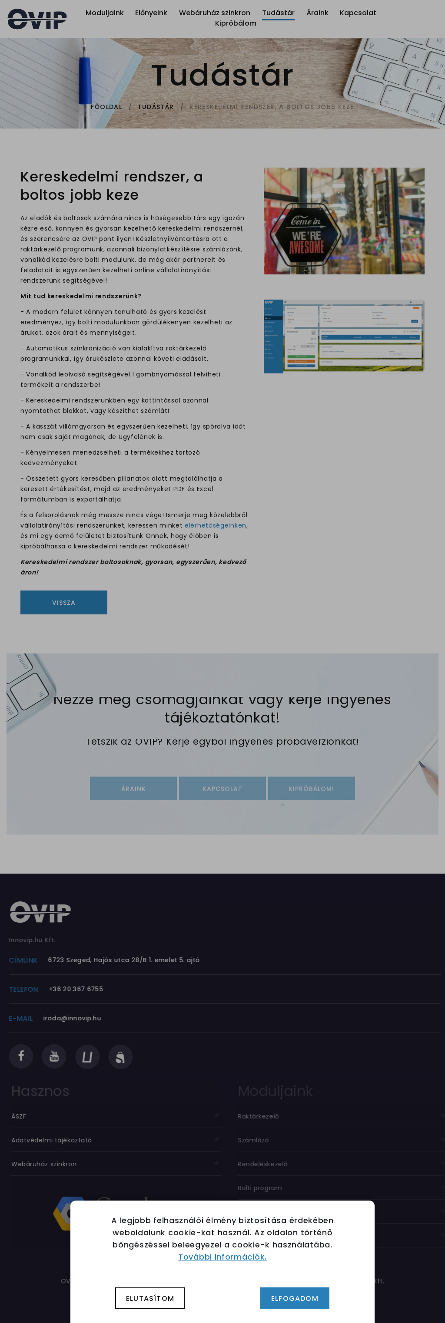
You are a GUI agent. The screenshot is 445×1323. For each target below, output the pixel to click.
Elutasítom (150, 1298)
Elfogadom (295, 1298)
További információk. (222, 1256)
